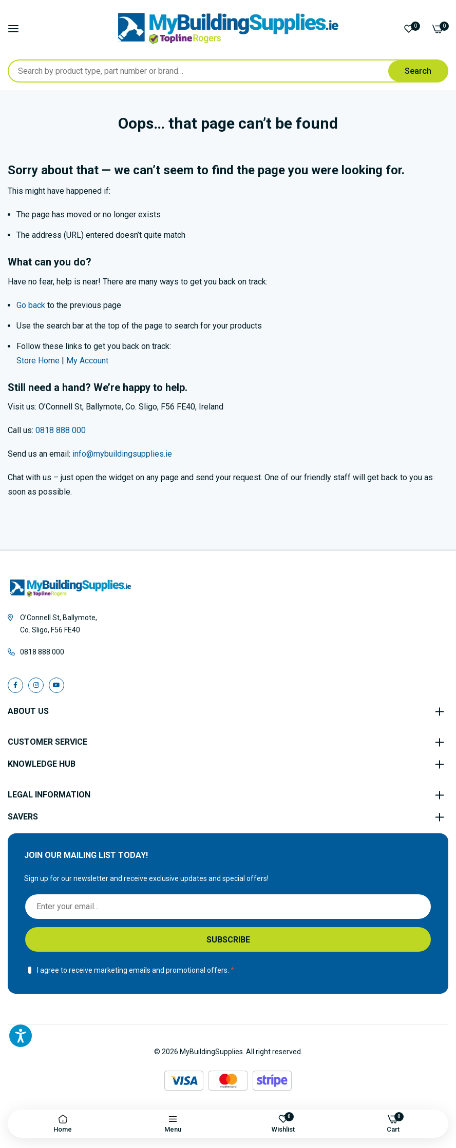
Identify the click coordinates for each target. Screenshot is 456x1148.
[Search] (418, 70)
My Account (87, 360)
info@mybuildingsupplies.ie (122, 454)
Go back (30, 305)
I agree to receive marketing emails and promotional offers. (133, 970)
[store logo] (228, 28)
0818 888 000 (60, 430)
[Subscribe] (228, 939)
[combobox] (228, 70)
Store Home (38, 360)
